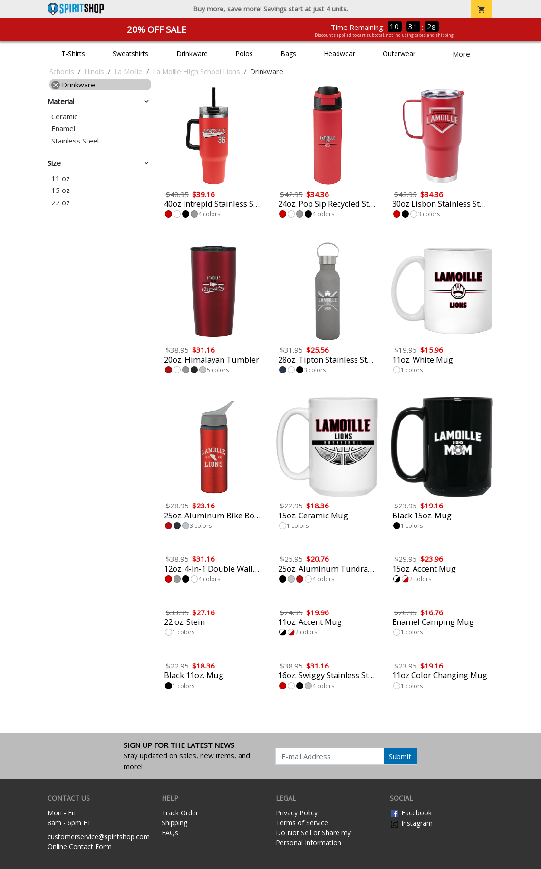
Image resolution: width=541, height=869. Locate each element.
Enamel (63, 128)
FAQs (170, 832)
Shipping (174, 822)
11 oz (60, 178)
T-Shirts (73, 53)
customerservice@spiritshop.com (99, 836)
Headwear (339, 53)
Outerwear (399, 53)
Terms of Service (302, 822)
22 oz (60, 203)
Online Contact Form (80, 846)
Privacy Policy (297, 812)
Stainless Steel (75, 141)
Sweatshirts (130, 53)
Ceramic (64, 117)
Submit (400, 756)
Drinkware (192, 53)
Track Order (180, 812)
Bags (288, 53)
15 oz (60, 190)
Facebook (411, 812)
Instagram (411, 823)
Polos (244, 53)
